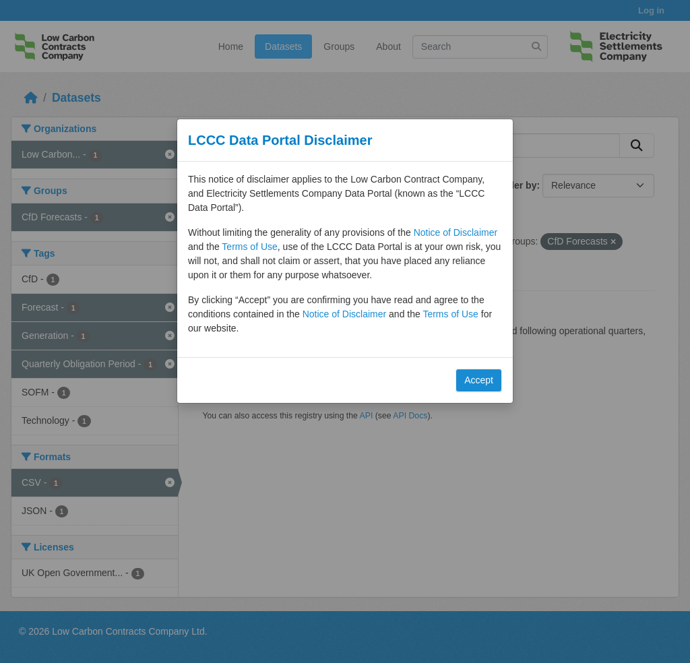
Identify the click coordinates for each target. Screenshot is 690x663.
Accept (478, 380)
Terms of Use (249, 246)
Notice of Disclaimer (455, 232)
